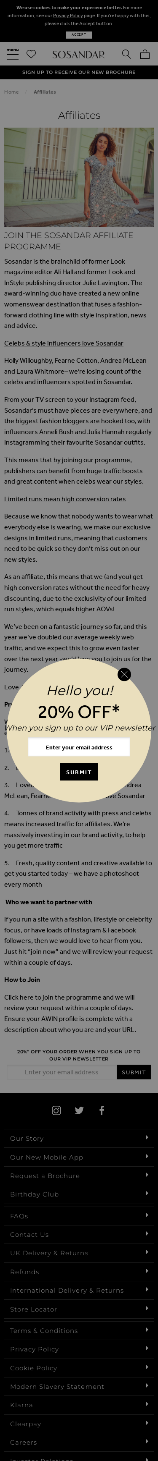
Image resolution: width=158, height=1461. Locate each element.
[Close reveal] (124, 674)
